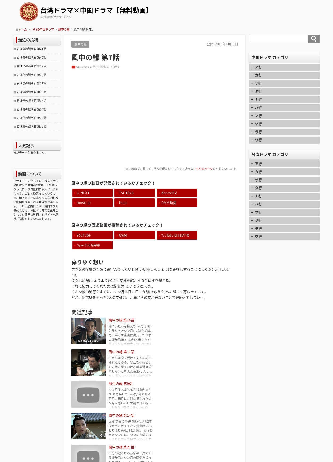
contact (166, 440)
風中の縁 (80, 44)
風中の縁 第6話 (87, 409)
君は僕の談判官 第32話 (31, 126)
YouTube (84, 234)
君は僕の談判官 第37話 (31, 83)
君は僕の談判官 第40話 (31, 57)
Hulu (81, 202)
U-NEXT (83, 192)
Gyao (122, 234)
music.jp (209, 192)
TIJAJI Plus (173, 458)
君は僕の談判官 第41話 (31, 49)
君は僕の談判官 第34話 (31, 109)
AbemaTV (168, 192)
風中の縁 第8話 (222, 409)
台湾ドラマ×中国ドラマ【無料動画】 (96, 10)
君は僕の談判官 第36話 (31, 92)
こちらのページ (203, 169)
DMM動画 (126, 202)
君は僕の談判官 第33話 (31, 118)
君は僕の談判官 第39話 (31, 66)
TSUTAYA (125, 192)
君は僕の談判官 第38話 (31, 75)
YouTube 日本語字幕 (174, 235)
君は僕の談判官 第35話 (31, 101)
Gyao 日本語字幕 (213, 235)
